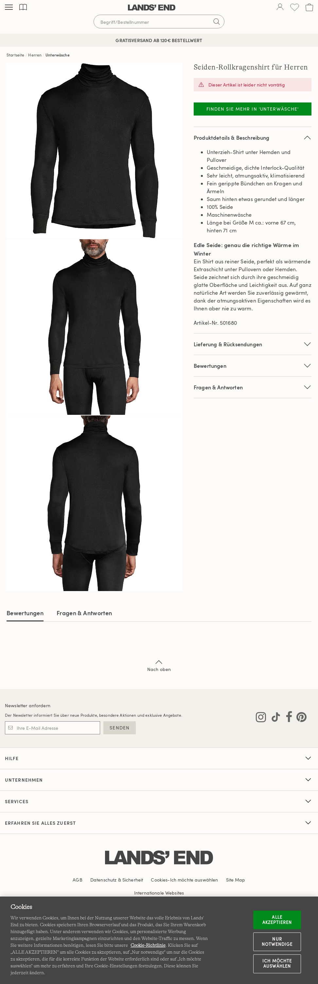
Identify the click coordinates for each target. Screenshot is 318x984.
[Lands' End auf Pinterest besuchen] (299, 718)
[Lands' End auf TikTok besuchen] (274, 718)
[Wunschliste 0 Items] (294, 7)
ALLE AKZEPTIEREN (277, 919)
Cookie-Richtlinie (148, 945)
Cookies (159, 880)
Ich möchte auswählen (277, 963)
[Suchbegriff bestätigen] (216, 21)
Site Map (235, 880)
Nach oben (159, 665)
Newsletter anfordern (27, 705)
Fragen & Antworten (252, 387)
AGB (77, 880)
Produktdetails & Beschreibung (252, 137)
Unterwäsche (57, 54)
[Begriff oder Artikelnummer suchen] (159, 21)
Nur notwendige (277, 941)
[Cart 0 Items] (309, 7)
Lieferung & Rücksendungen (252, 344)
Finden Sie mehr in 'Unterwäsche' (252, 109)
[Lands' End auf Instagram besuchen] (261, 718)
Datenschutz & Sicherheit (116, 880)
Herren (35, 54)
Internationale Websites (159, 893)
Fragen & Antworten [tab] (84, 613)
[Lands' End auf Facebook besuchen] (287, 718)
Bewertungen (25, 613)
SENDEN (120, 728)
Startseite (16, 54)
